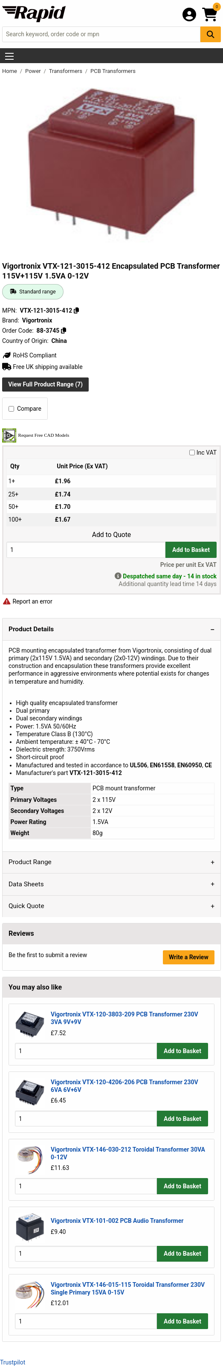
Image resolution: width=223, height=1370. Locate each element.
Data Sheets (26, 884)
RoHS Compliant (29, 355)
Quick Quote (26, 906)
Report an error (27, 601)
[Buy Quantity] (85, 549)
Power (33, 71)
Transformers (66, 71)
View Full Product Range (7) (45, 384)
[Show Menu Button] (9, 56)
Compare (25, 408)
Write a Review (189, 957)
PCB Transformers (113, 71)
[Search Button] (210, 34)
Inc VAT (203, 453)
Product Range (30, 862)
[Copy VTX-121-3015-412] (76, 310)
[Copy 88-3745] (63, 331)
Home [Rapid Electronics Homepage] (10, 71)
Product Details (31, 629)
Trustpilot (12, 1362)
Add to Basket (191, 549)
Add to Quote (111, 534)
